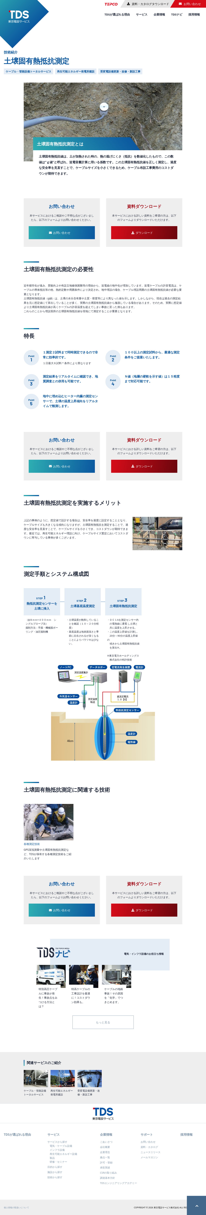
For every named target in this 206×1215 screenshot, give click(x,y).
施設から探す (54, 1175)
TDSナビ (176, 14)
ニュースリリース (150, 1155)
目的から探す (54, 1170)
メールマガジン (149, 1160)
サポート (147, 1138)
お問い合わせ (148, 1145)
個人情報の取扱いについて (16, 1210)
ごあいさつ (106, 1145)
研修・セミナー (58, 1165)
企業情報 (159, 14)
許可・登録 (106, 1165)
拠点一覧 (105, 1160)
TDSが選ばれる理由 (117, 14)
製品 (52, 1161)
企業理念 (105, 1155)
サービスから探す (57, 1145)
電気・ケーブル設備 (61, 1149)
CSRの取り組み (108, 1176)
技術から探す (54, 1180)
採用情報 (194, 14)
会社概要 (105, 1150)
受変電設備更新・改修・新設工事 (120, 71)
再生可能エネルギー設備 (63, 1157)
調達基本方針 (107, 1181)
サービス (141, 14)
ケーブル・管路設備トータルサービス (28, 71)
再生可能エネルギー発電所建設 (75, 71)
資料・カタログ (149, 1150)
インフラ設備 (57, 1153)
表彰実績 (105, 1170)
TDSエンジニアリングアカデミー (118, 1186)
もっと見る (103, 1022)
